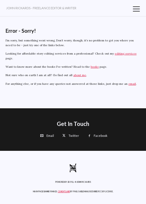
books (95, 67)
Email (47, 135)
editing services (125, 53)
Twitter (70, 135)
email (132, 84)
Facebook (97, 135)
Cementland (64, 191)
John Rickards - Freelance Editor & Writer (41, 8)
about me (79, 75)
